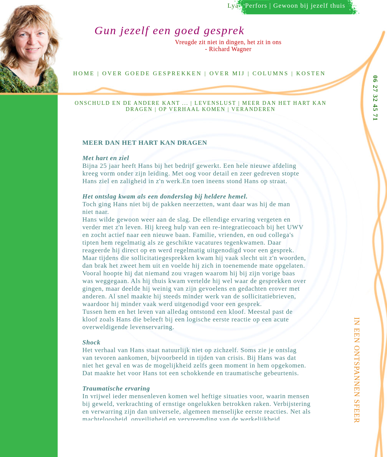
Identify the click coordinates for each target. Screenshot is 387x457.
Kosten (311, 73)
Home (84, 73)
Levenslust (215, 103)
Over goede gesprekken (152, 73)
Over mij (227, 73)
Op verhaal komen (192, 109)
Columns (271, 73)
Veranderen (254, 109)
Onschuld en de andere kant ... (132, 103)
